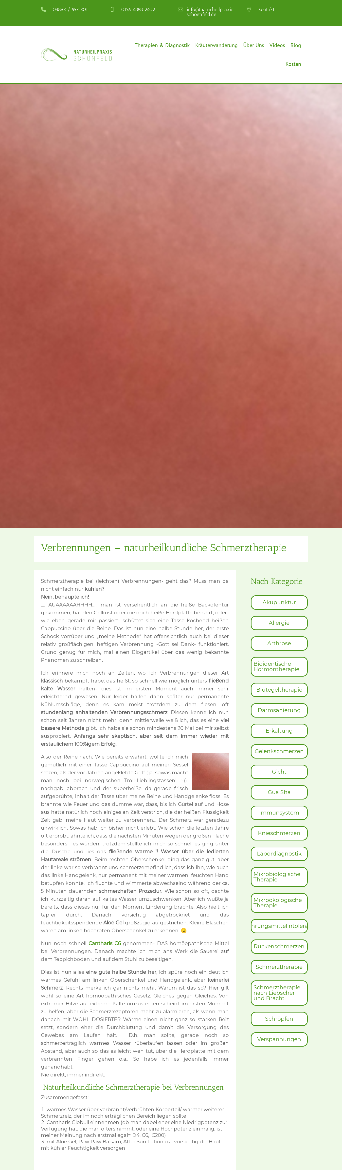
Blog (295, 45)
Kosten (293, 63)
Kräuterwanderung (216, 45)
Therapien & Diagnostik (162, 45)
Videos (277, 45)
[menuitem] (279, 602)
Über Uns (253, 45)
